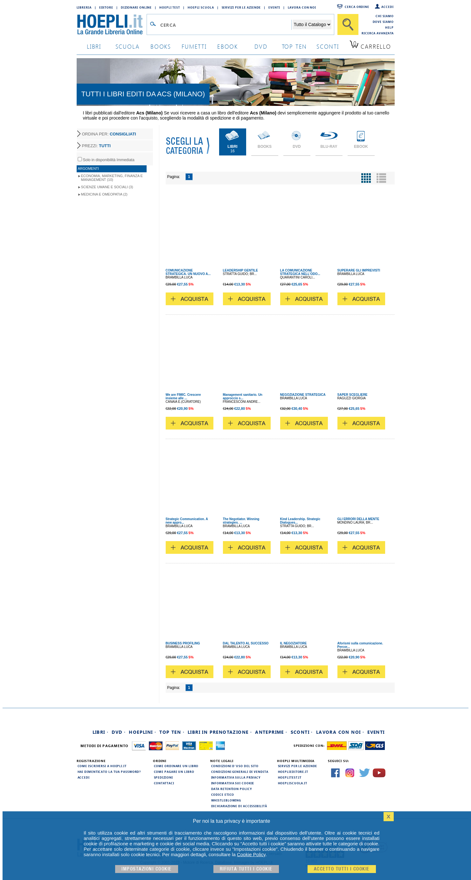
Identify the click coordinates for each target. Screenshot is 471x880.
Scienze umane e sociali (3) (107, 187)
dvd (260, 46)
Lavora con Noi (302, 7)
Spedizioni (163, 777)
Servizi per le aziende (241, 7)
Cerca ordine (357, 7)
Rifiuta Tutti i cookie (246, 869)
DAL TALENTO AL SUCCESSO (246, 643)
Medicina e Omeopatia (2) (104, 194)
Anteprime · (271, 732)
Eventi (274, 7)
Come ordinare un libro (176, 766)
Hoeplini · (142, 732)
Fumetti (194, 46)
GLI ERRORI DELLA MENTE (358, 519)
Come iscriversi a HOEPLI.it (102, 766)
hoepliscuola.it (293, 783)
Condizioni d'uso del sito (235, 766)
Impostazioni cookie (146, 869)
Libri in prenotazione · (220, 732)
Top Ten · (171, 732)
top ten (294, 46)
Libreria (84, 7)
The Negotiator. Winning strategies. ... (241, 520)
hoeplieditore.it (293, 771)
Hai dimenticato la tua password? (109, 771)
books (160, 46)
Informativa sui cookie (232, 783)
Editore (106, 7)
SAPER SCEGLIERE (352, 394)
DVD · (119, 732)
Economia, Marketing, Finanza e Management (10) (112, 178)
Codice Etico (222, 794)
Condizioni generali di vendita (239, 771)
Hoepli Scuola (201, 7)
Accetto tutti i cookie (342, 869)
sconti (327, 46)
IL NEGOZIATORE (293, 643)
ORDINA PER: (109, 134)
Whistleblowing (226, 800)
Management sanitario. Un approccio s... (242, 396)
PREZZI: (96, 145)
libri (94, 46)
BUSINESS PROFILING (183, 643)
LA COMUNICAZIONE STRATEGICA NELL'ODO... (300, 272)
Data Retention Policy (231, 789)
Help (389, 27)
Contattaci (164, 783)
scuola (127, 46)
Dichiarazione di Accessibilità (239, 806)
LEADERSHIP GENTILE (240, 270)
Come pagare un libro (174, 771)
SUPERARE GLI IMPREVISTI (358, 270)
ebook (227, 46)
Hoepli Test (169, 7)
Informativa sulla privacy (236, 777)
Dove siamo (383, 22)
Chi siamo (384, 16)
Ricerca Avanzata (377, 33)
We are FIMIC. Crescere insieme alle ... (183, 396)
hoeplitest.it (290, 777)
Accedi (387, 7)
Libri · (101, 732)
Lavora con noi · (340, 732)
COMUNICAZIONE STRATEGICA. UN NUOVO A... (188, 272)
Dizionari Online (136, 7)
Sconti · (302, 732)
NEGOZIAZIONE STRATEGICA (303, 394)
